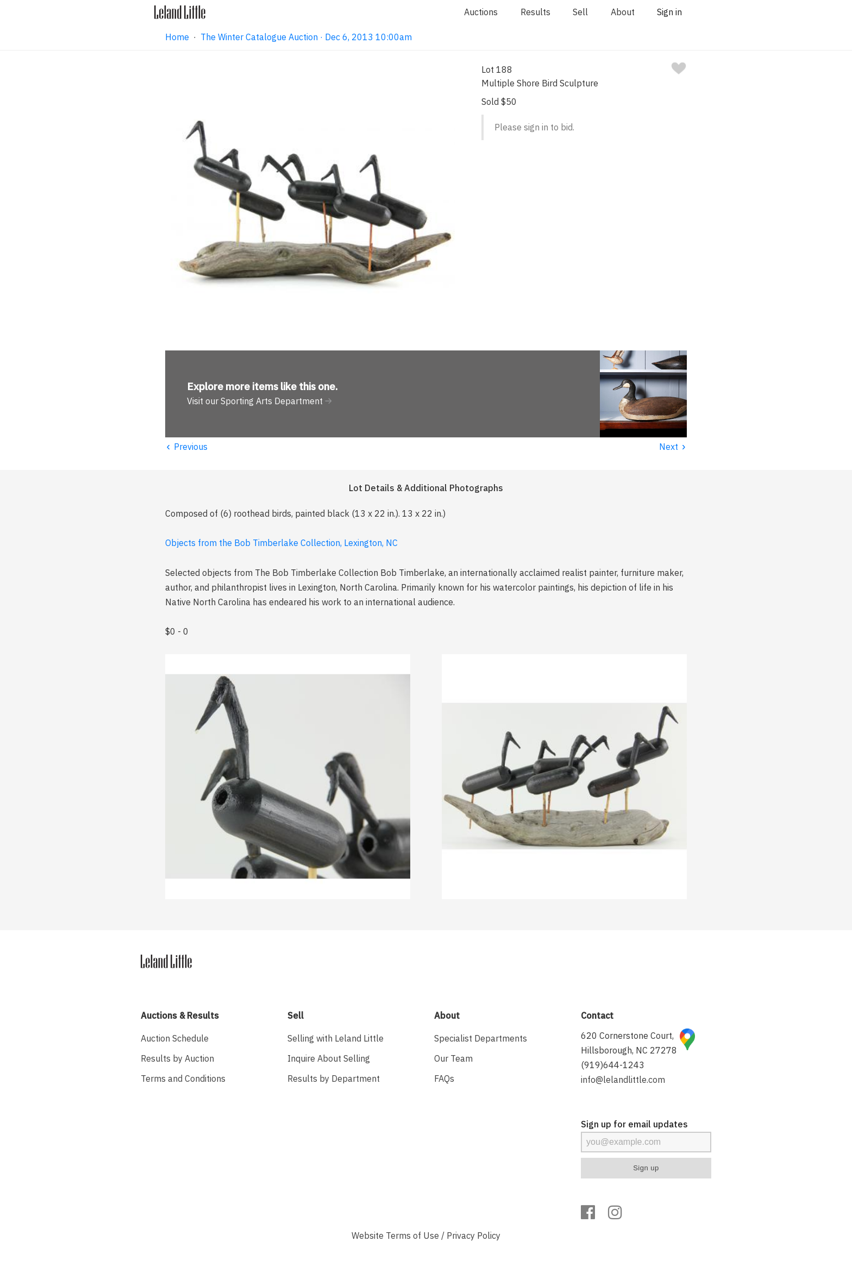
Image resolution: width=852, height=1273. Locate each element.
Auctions (481, 12)
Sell (580, 12)
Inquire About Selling (328, 1058)
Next (673, 446)
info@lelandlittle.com (623, 1079)
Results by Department (333, 1078)
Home (177, 37)
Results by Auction (177, 1058)
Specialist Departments (480, 1038)
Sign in (669, 12)
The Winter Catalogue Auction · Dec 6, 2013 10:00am (306, 37)
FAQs (444, 1078)
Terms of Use (412, 1235)
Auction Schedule (175, 1038)
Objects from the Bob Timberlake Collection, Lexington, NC (281, 542)
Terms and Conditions (183, 1078)
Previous (186, 446)
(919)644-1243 (612, 1064)
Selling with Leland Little (335, 1038)
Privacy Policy (473, 1235)
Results (535, 12)
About (623, 12)
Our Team (453, 1058)
